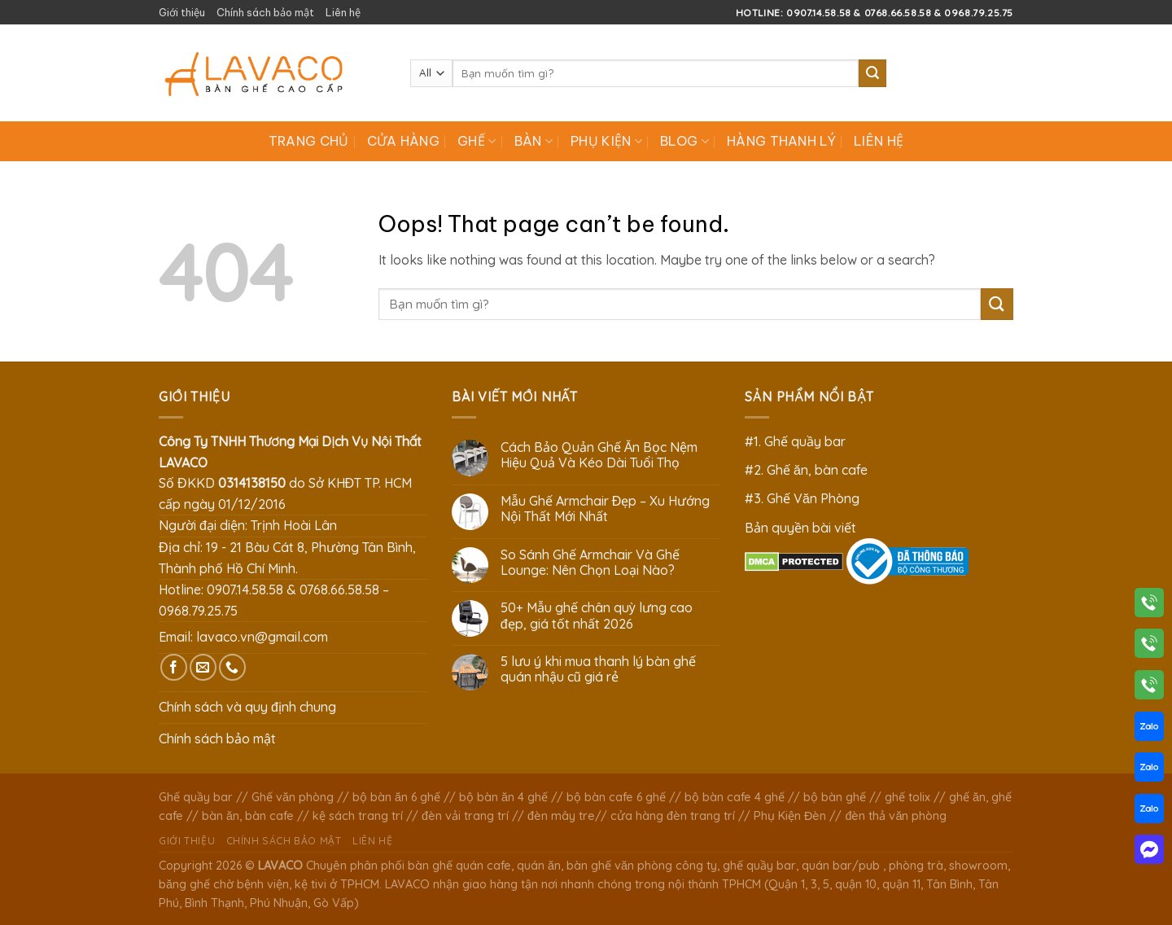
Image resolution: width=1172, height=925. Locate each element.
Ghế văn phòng (292, 797)
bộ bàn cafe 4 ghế (734, 797)
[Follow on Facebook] (173, 667)
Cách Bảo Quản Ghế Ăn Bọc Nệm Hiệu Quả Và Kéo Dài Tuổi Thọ (599, 455)
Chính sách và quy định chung (247, 707)
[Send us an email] (203, 667)
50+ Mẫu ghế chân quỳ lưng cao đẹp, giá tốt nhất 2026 (597, 615)
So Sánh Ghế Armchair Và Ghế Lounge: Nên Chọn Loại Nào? (590, 562)
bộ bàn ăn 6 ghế (396, 797)
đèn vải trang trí (465, 816)
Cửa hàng (403, 141)
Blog (684, 141)
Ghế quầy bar (196, 797)
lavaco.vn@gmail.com (262, 637)
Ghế (476, 141)
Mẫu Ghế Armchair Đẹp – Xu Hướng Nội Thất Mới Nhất (606, 508)
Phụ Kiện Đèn (790, 816)
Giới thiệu (182, 12)
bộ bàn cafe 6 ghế (616, 797)
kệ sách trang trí (358, 816)
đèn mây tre (561, 816)
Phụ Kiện (606, 141)
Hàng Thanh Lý (781, 141)
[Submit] (872, 73)
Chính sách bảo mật (265, 12)
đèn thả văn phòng (896, 816)
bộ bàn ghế (834, 797)
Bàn (533, 141)
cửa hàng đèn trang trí (672, 816)
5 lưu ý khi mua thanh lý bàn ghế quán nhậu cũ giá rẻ (598, 669)
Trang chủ (309, 141)
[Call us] (232, 667)
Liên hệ (343, 12)
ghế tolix (907, 797)
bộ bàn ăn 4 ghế (503, 797)
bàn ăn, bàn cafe (248, 816)
